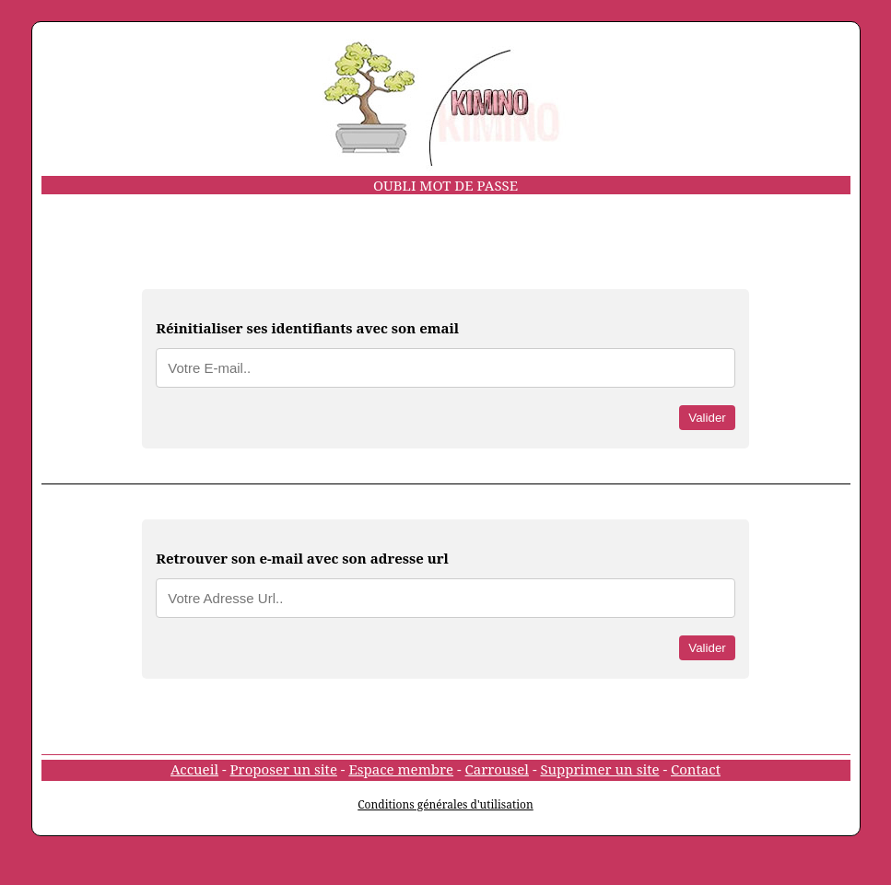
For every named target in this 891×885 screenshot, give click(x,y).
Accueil (194, 769)
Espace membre (400, 769)
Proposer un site (283, 769)
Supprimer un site (599, 769)
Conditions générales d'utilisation (445, 804)
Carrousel (497, 769)
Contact (696, 769)
